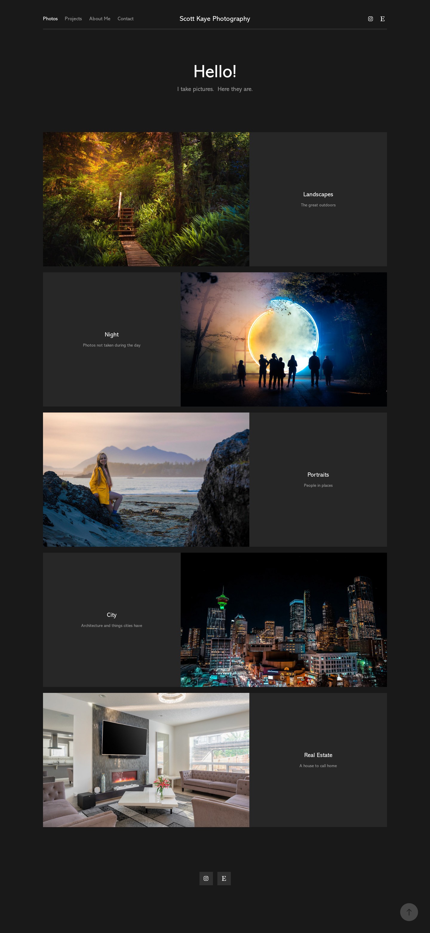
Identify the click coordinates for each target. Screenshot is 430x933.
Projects (73, 18)
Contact (125, 18)
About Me (99, 18)
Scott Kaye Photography (215, 19)
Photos (50, 18)
